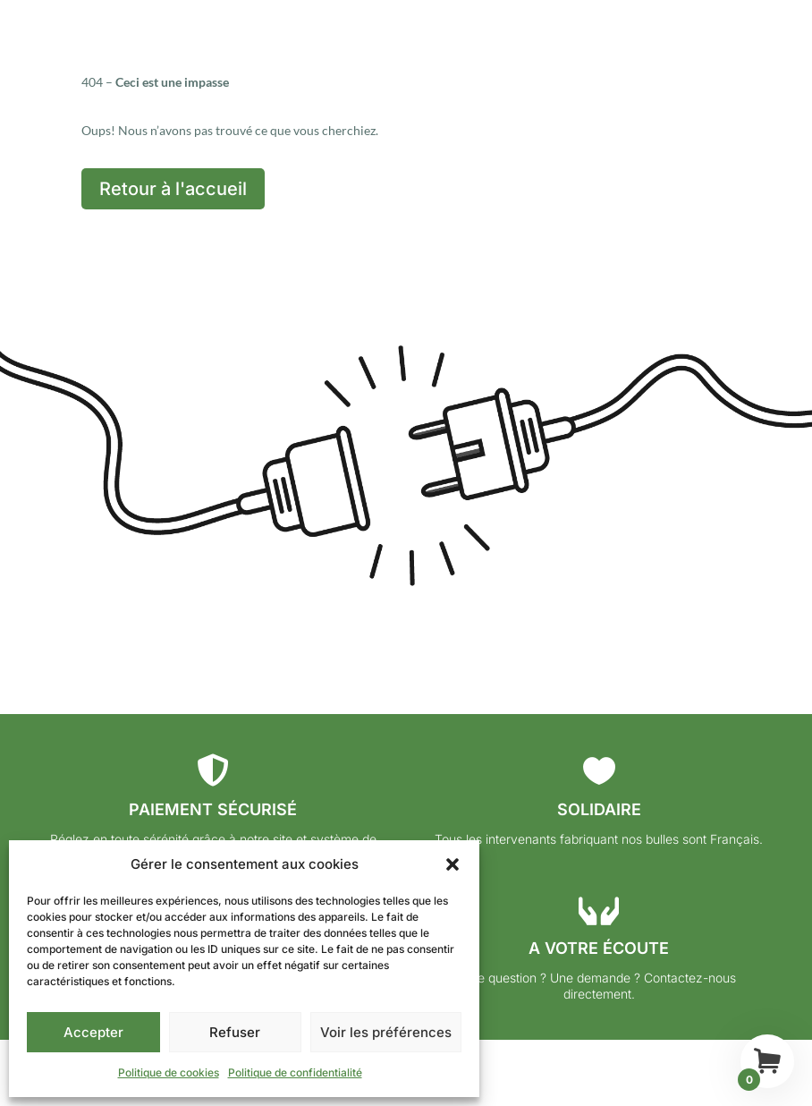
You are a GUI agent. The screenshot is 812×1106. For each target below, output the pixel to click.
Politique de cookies (168, 1072)
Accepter (93, 1032)
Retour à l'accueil (173, 189)
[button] (452, 864)
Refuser (234, 1032)
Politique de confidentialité (295, 1072)
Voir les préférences (386, 1032)
